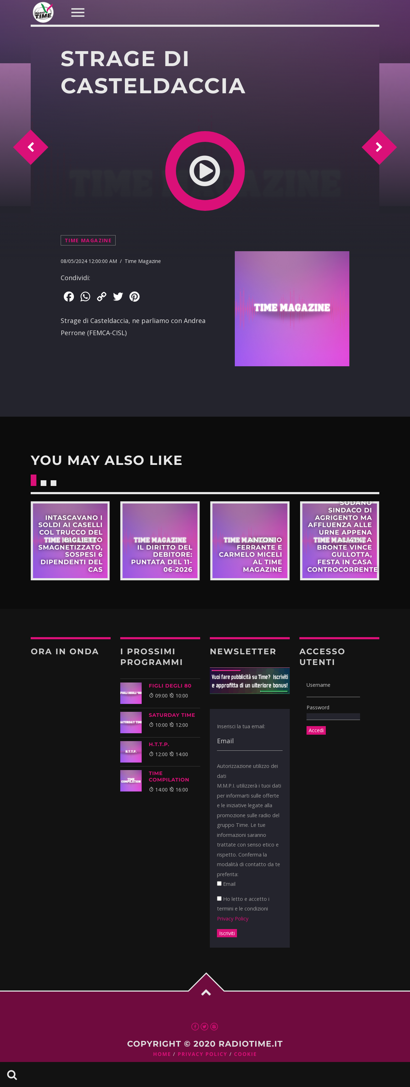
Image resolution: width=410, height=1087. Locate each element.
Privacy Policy (232, 918)
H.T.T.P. (159, 744)
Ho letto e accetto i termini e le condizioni (243, 908)
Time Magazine (88, 240)
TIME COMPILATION (169, 776)
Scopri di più (70, 541)
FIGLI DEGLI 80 (170, 686)
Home (162, 1054)
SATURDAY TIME (172, 715)
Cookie (245, 1054)
